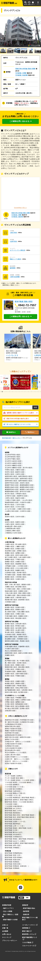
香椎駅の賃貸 (9, 559)
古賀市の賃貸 (19, 474)
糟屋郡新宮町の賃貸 (11, 489)
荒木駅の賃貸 (21, 572)
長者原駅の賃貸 (10, 671)
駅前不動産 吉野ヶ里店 (12, 845)
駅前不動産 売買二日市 (12, 855)
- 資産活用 (25, 914)
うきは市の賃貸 (26, 500)
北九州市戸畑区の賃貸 (12, 459)
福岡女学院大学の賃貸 (12, 726)
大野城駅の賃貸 (10, 566)
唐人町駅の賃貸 (10, 612)
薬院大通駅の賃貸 (11, 637)
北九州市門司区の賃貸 (12, 454)
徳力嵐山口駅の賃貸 (11, 708)
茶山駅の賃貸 (9, 632)
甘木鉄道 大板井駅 (21, 75)
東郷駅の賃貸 (9, 553)
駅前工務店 (27, 931)
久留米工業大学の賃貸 (12, 755)
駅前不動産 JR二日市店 (13, 808)
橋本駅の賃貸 (9, 624)
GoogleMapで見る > (20, 207)
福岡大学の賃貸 (25, 737)
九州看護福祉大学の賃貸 (13, 724)
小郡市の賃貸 (9, 498)
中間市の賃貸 (9, 470)
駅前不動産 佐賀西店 (12, 843)
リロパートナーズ (29, 945)
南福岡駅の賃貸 (20, 564)
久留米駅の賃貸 (10, 572)
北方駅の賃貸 (9, 704)
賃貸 (21, 897)
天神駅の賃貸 (19, 614)
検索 (35, 407)
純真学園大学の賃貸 (11, 733)
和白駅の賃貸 (9, 665)
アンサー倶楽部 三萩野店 (13, 776)
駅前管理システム (29, 934)
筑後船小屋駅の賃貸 (23, 575)
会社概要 (5, 931)
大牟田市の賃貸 (25, 511)
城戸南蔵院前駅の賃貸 (12, 690)
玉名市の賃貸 (19, 516)
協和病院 (12, 268)
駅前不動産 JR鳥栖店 (12, 847)
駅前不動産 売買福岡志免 (13, 853)
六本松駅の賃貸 (10, 634)
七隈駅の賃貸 (9, 630)
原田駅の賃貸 (9, 568)
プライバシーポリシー (9, 940)
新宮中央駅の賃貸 (21, 555)
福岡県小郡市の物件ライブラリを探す (20, 413)
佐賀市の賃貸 (9, 522)
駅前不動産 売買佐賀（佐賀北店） (16, 866)
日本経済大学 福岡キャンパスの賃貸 (17, 741)
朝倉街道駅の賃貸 (11, 591)
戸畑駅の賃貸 (9, 546)
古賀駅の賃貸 (9, 555)
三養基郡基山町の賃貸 (12, 528)
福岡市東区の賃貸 (11, 476)
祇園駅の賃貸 (22, 616)
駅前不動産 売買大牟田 (12, 864)
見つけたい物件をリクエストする (20, 424)
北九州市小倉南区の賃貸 (13, 463)
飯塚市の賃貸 (19, 472)
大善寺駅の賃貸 (20, 597)
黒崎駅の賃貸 (9, 548)
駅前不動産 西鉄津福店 (12, 824)
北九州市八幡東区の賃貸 (13, 465)
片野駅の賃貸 (9, 702)
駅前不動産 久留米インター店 (15, 821)
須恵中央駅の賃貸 (21, 673)
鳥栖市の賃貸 (19, 522)
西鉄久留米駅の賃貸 (23, 595)
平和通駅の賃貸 (20, 697)
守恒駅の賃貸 (9, 706)
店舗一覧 (5, 928)
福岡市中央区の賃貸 (11, 478)
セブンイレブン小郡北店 (17, 250)
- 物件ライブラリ (8, 908)
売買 (27, 897)
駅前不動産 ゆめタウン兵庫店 (15, 841)
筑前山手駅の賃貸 (21, 688)
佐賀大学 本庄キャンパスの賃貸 (16, 761)
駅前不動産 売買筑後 (12, 862)
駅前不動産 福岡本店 (12, 800)
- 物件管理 (25, 911)
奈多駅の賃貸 (21, 663)
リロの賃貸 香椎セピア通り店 (15, 793)
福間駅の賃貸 (19, 553)
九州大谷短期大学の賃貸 (13, 748)
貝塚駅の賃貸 (9, 655)
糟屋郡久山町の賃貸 (26, 489)
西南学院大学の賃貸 (11, 720)
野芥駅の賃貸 (19, 626)
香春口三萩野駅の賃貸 (22, 700)
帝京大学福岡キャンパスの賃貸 (15, 752)
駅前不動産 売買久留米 (12, 859)
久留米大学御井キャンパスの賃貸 (16, 757)
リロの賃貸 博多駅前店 (12, 797)
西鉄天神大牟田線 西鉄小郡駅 (25, 68)
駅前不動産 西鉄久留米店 (25, 817)
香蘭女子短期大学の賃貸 (13, 731)
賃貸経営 (25, 905)
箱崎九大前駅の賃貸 (25, 653)
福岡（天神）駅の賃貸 (12, 584)
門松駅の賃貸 (21, 685)
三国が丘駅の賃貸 (11, 593)
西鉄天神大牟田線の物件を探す (20, 419)
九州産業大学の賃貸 (26, 722)
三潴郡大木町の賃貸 (23, 509)
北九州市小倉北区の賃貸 (13, 461)
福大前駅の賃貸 (20, 628)
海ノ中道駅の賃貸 (23, 660)
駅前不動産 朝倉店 (28, 815)
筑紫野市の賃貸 (22, 496)
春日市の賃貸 (9, 494)
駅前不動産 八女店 (25, 828)
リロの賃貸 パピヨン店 (12, 795)
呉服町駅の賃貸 (23, 646)
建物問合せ (11, 432)
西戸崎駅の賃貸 (10, 660)
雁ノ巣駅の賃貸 (10, 663)
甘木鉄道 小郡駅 (20, 73)
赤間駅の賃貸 (21, 551)
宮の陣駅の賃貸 (10, 595)
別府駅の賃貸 (19, 632)
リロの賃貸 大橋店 (11, 804)
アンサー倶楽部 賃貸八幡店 (14, 778)
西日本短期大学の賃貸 (12, 750)
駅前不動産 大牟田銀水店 (13, 837)
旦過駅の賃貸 (9, 700)
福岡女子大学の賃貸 (11, 739)
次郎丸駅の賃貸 (20, 624)
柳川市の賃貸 (9, 504)
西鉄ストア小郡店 (15, 259)
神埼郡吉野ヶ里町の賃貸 (13, 526)
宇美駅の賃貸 (19, 676)
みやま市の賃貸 (10, 509)
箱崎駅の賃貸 (9, 561)
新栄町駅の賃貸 (23, 600)
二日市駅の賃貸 (22, 566)
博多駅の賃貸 (9, 564)
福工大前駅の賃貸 (11, 557)
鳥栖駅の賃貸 (19, 570)
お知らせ (5, 925)
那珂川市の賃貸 (25, 491)
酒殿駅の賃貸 (21, 671)
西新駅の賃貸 (19, 609)
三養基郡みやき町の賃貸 (13, 533)
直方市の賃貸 (27, 467)
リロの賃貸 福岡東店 (12, 784)
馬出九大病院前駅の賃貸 (13, 651)
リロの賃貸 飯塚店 (25, 782)
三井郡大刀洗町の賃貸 (12, 500)
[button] (39, 31)
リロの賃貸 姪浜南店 (26, 802)
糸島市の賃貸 (24, 483)
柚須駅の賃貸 (9, 683)
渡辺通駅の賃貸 (10, 639)
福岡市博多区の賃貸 (25, 476)
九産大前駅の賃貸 (24, 557)
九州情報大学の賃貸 (11, 746)
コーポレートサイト (30, 925)
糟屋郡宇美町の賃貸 (11, 485)
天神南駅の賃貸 (22, 639)
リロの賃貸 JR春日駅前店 (13, 806)
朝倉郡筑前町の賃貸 (11, 502)
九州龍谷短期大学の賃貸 (13, 744)
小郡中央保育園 (15, 277)
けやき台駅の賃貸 (21, 568)
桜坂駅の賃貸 (21, 634)
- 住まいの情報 (7, 911)
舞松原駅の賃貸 (23, 667)
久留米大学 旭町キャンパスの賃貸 (17, 759)
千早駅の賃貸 (19, 559)
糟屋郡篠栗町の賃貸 (26, 485)
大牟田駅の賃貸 (20, 577)
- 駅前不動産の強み (28, 908)
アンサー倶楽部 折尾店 (12, 780)
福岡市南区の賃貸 (26, 478)
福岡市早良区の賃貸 (11, 483)
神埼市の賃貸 (19, 524)
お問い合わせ (6, 934)
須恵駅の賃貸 (9, 673)
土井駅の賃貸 (9, 669)
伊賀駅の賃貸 (19, 669)
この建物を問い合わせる (20, 121)
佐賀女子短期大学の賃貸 (13, 763)
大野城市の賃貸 (20, 494)
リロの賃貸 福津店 (11, 782)
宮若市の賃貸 (9, 472)
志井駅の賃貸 (24, 708)
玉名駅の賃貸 (19, 579)
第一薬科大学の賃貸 (11, 722)
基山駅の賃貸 (9, 570)
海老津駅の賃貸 (10, 551)
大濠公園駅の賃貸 (23, 612)
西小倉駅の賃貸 (20, 544)
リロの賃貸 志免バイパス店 (14, 787)
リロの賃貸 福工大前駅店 (13, 789)
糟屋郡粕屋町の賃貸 (11, 491)
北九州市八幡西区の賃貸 (13, 467)
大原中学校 (13, 241)
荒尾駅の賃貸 (9, 579)
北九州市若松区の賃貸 (12, 457)
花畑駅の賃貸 (9, 597)
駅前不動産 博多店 (28, 797)
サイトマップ (6, 937)
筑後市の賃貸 (9, 507)
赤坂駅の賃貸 (9, 614)
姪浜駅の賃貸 (9, 607)
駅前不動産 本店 (10, 817)
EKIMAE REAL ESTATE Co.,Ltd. (19, 951)
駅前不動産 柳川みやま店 (13, 832)
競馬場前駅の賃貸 (21, 704)
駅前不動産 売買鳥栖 (12, 868)
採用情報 (26, 928)
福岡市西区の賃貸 (11, 481)
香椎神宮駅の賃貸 (11, 667)
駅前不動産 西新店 (11, 802)
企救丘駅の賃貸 (10, 710)
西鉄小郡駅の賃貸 (24, 593)
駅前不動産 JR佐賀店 (26, 839)
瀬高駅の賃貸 (9, 577)
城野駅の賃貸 (19, 702)
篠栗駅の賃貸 (9, 688)
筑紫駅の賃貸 (22, 591)
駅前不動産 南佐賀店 (27, 843)
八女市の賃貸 (19, 504)
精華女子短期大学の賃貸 (13, 728)
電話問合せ (29, 432)
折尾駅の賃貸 (19, 548)
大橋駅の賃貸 (9, 587)
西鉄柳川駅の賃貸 (11, 600)
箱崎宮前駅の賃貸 (11, 653)
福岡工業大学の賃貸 (11, 737)
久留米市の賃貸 (25, 502)
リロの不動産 (27, 942)
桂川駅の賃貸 (22, 692)
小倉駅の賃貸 (9, 544)
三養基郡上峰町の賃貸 (12, 530)
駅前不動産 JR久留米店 (13, 819)
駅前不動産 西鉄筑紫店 (12, 813)
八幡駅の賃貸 (19, 546)
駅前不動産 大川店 (11, 830)
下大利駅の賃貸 (10, 589)
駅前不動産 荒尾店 (11, 839)
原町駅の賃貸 (19, 683)
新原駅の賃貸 (9, 676)
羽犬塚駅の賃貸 (10, 575)
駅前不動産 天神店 (26, 800)
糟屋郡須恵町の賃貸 (26, 487)
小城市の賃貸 (9, 524)
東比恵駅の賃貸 (20, 618)
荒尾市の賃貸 (9, 516)
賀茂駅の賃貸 (9, 626)
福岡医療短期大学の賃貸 (13, 735)
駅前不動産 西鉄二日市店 (13, 810)
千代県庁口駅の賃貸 (11, 649)
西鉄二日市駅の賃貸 (23, 589)
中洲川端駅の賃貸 (11, 616)
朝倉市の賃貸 (19, 498)
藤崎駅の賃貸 (9, 609)
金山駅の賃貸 (19, 630)
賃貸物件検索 (6, 905)
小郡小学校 (13, 232)
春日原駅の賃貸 (20, 587)
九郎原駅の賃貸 (26, 690)
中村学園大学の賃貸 (26, 720)
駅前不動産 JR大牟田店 (13, 834)
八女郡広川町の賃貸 (11, 511)
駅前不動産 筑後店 (11, 828)
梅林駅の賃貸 (9, 628)
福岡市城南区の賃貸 (25, 481)
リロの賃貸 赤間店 (28, 780)
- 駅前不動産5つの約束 (10, 919)
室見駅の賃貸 (19, 607)
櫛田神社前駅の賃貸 (11, 641)
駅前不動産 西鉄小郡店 (12, 815)
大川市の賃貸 (19, 507)
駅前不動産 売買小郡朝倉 (13, 857)
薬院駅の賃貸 (25, 584)
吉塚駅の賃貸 (19, 561)
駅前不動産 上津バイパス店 (14, 826)
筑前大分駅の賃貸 (11, 692)
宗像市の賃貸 (19, 470)
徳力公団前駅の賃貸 (22, 706)
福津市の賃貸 (9, 474)
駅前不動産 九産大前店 (12, 791)
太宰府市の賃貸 (10, 496)
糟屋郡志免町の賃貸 (11, 487)
